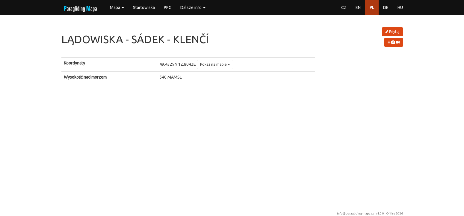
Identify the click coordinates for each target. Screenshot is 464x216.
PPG (167, 7)
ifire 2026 (396, 213)
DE (386, 7)
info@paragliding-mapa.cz (355, 213)
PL (372, 7)
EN (358, 7)
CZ (344, 7)
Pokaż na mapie (215, 64)
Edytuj (392, 32)
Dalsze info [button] (192, 7)
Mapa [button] (117, 7)
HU (400, 7)
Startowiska (144, 7)
